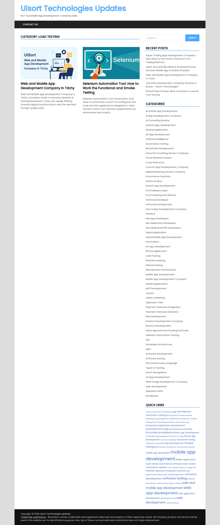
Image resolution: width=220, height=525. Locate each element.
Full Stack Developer (157, 199)
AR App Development (158, 134)
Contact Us (30, 24)
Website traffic (154, 391)
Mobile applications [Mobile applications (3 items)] (186, 459)
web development (156, 386)
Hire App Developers (157, 218)
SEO (148, 339)
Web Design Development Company (166, 381)
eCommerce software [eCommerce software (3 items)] (180, 429)
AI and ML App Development (162, 111)
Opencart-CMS (154, 302)
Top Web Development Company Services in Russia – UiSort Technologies (171, 84)
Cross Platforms (155, 162)
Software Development (159, 353)
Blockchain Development (160, 148)
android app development (161, 125)
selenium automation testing (162, 335)
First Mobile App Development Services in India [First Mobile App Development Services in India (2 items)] (164, 436)
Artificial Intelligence (157, 139)
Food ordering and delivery (161, 195)
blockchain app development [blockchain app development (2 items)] (157, 419)
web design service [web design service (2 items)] (168, 498)
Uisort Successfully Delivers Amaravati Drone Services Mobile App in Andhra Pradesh (171, 68)
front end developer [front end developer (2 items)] (168, 440)
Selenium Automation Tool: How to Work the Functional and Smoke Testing (111, 88)
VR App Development (158, 377)
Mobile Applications (157, 283)
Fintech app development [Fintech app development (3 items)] (185, 432)
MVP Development (156, 288)
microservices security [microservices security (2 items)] (186, 447)
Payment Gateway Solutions (162, 311)
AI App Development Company (163, 115)
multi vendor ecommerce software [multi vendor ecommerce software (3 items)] (164, 463)
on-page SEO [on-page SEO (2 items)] (190, 467)
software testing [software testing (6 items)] (175, 478)
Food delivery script (157, 190)
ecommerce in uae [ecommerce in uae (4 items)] (157, 429)
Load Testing (153, 255)
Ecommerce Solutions (158, 176)
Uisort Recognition (156, 372)
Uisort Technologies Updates (73, 8)
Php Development (156, 316)
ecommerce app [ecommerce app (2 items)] (182, 422)
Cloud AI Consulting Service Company (167, 153)
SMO (148, 349)
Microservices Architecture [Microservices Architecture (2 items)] (165, 447)
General (150, 213)
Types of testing (155, 367)
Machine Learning (155, 260)
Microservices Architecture (161, 269)
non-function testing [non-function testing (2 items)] (176, 467)
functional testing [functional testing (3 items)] (186, 439)
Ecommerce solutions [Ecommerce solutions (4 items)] (159, 432)
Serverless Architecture (159, 344)
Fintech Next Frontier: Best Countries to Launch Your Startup (172, 93)
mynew (150, 293)
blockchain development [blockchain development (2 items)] (180, 419)
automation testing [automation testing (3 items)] (156, 415)
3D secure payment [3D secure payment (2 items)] (153, 412)
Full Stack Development (159, 204)
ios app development (158, 246)
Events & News (154, 181)
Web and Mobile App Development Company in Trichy (47, 85)
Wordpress (152, 395)
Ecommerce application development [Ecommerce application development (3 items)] (165, 425)
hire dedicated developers (161, 223)
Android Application (157, 129)
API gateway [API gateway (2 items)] (167, 412)
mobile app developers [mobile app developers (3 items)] (158, 452)
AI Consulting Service (157, 120)
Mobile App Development (160, 274)
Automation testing (157, 143)
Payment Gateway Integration (163, 307)
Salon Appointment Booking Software (167, 330)
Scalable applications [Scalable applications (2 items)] (176, 474)
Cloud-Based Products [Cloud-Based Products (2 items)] (166, 422)
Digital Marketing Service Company (165, 171)
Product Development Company (164, 321)
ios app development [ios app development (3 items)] (172, 443)
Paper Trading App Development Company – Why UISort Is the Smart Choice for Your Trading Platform (171, 59)
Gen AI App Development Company (166, 209)
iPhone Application (156, 251)
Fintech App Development (160, 185)
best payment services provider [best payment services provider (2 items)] (179, 415)
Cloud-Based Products (159, 157)
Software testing (155, 358)
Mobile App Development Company (166, 279)
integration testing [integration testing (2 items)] (153, 443)
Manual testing (154, 265)
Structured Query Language (161, 363)
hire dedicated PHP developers (163, 227)
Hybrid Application (156, 232)
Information (152, 241)
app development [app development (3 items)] (182, 411)
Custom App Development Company (167, 167)
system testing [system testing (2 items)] (162, 483)
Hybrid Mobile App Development (164, 237)
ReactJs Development (158, 325)
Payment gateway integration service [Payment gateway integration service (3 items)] (165, 470)
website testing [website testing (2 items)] (172, 503)
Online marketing (155, 297)
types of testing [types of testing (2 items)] (175, 483)
